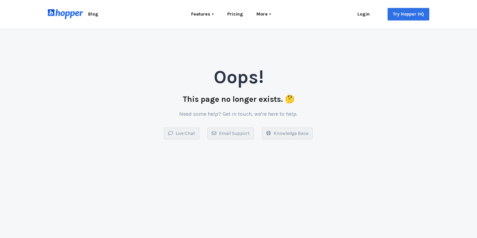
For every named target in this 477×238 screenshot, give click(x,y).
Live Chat (181, 133)
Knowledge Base (287, 133)
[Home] (65, 14)
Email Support (231, 133)
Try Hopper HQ (408, 14)
